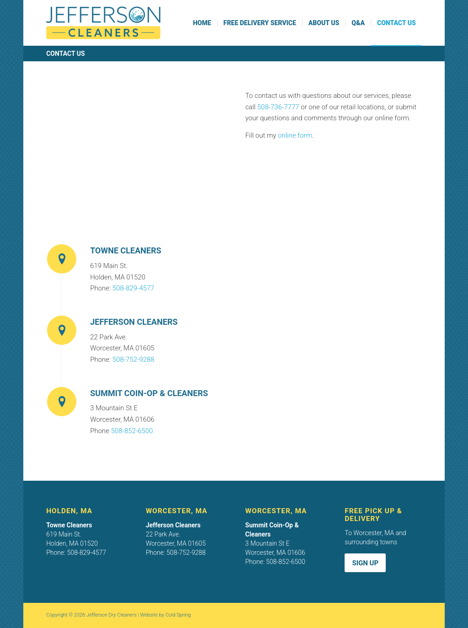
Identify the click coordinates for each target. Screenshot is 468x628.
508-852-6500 (132, 431)
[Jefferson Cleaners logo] (103, 23)
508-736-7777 (278, 107)
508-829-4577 (133, 288)
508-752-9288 (133, 359)
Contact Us (65, 53)
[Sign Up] (365, 562)
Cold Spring (178, 615)
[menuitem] (202, 23)
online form (295, 135)
